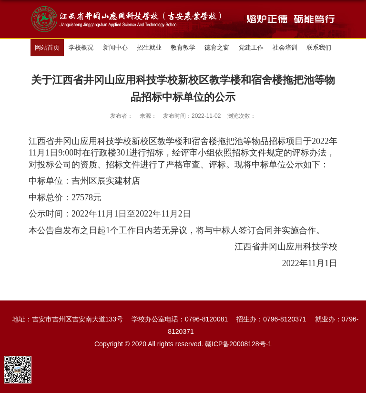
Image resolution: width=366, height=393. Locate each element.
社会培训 (285, 47)
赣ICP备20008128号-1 (238, 344)
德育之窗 (216, 47)
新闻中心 (115, 47)
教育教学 (183, 47)
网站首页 (47, 47)
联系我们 (318, 47)
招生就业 (149, 47)
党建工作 (251, 47)
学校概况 (81, 47)
